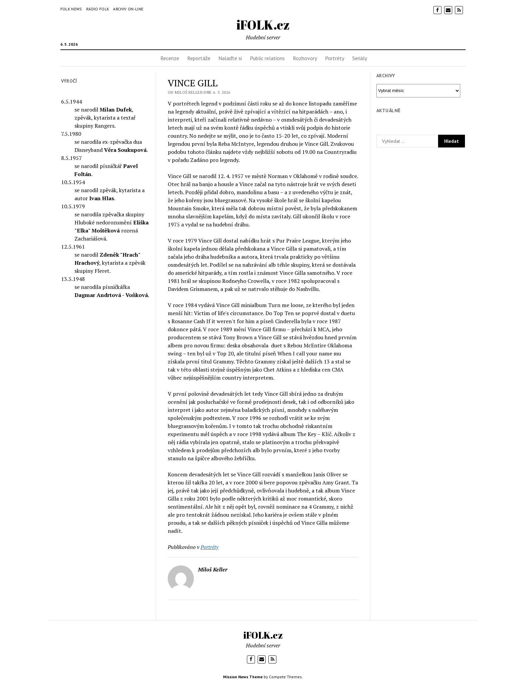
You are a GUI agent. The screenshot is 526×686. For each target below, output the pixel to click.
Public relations (267, 58)
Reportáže (198, 58)
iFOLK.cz (263, 24)
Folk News (71, 8)
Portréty (334, 58)
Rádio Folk (97, 8)
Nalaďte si (230, 58)
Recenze (169, 58)
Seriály (359, 58)
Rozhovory (305, 58)
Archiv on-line (128, 8)
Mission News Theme (243, 676)
